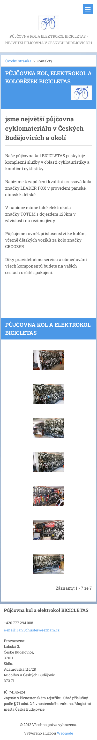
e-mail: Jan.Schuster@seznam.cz (31, 630)
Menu (88, 9)
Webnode (65, 733)
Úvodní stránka (18, 60)
